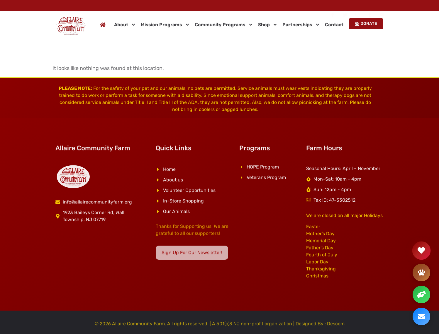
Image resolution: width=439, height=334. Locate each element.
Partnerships (301, 26)
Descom (336, 325)
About (125, 26)
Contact (334, 26)
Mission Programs (165, 26)
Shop (267, 26)
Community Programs (224, 26)
